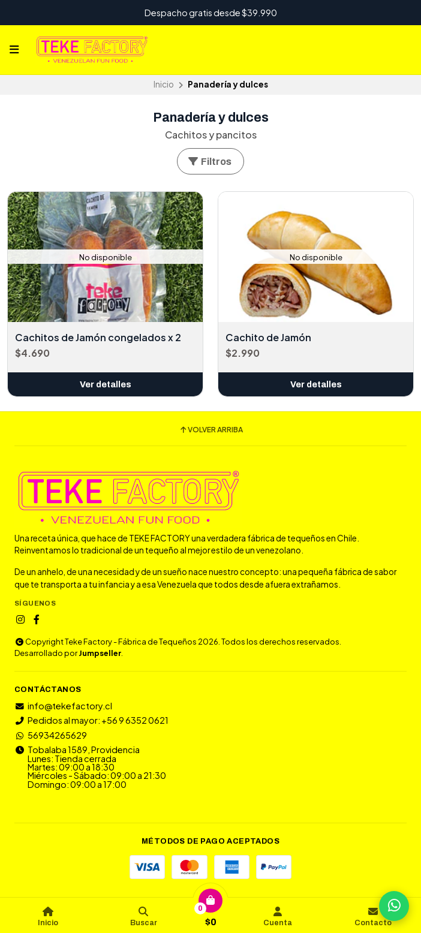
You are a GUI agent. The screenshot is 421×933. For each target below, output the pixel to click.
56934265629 (50, 735)
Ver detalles (105, 384)
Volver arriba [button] (211, 430)
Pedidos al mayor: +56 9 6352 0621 (91, 720)
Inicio (164, 84)
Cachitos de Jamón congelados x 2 (98, 338)
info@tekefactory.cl (63, 706)
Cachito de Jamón (268, 338)
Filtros (209, 161)
